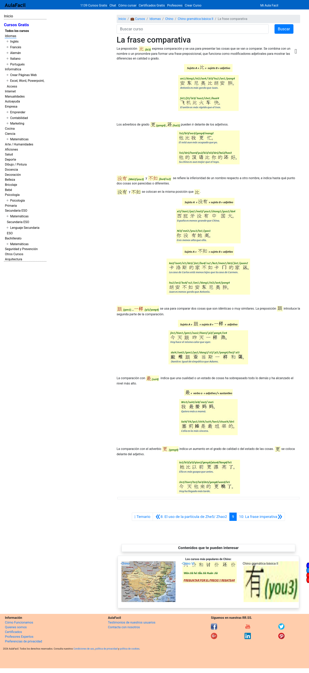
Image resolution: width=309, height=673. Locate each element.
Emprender (17, 112)
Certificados (13, 632)
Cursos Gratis (16, 24)
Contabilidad (19, 118)
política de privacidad (106, 648)
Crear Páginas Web (23, 75)
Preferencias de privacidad (23, 641)
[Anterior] (191, 517)
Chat (113, 5)
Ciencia (10, 134)
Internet (10, 91)
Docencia (11, 169)
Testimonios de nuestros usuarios (131, 622)
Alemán (15, 53)
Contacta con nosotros (124, 627)
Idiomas (10, 36)
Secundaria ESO (16, 210)
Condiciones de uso (84, 648)
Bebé (8, 190)
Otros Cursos (14, 254)
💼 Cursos (137, 19)
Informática (13, 69)
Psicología (12, 195)
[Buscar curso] (193, 29)
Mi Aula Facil (269, 5)
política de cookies (130, 648)
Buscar (284, 29)
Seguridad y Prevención (21, 249)
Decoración (13, 175)
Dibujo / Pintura (16, 164)
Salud (9, 154)
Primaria (11, 206)
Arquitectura (13, 259)
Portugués (17, 64)
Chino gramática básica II (195, 19)
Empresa (11, 106)
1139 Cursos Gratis (94, 5)
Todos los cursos (17, 31)
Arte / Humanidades (19, 144)
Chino (169, 19)
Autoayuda (12, 101)
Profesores (174, 5)
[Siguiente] (260, 517)
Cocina (10, 128)
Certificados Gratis (152, 5)
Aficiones (11, 149)
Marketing (17, 123)
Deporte (10, 159)
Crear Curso (193, 5)
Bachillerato (13, 238)
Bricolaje (11, 185)
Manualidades (15, 96)
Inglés (14, 41)
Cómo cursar (127, 5)
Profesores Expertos (19, 637)
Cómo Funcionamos (19, 622)
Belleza (10, 180)
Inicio (8, 16)
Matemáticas (19, 139)
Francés (15, 47)
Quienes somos (16, 627)
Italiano (15, 59)
